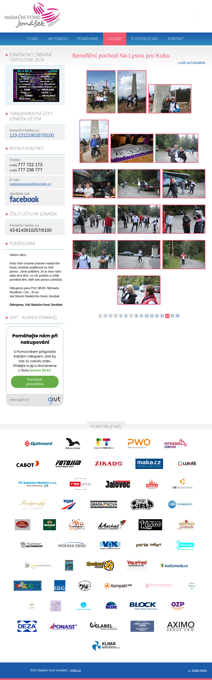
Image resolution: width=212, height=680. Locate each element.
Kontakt (176, 38)
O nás (33, 38)
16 (177, 315)
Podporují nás (144, 38)
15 (172, 315)
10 (146, 315)
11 (151, 315)
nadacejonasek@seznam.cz (30, 184)
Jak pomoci (58, 38)
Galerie (115, 38)
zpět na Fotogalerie (191, 62)
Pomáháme (87, 38)
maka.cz (75, 670)
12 (157, 315)
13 (162, 315)
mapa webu (199, 670)
